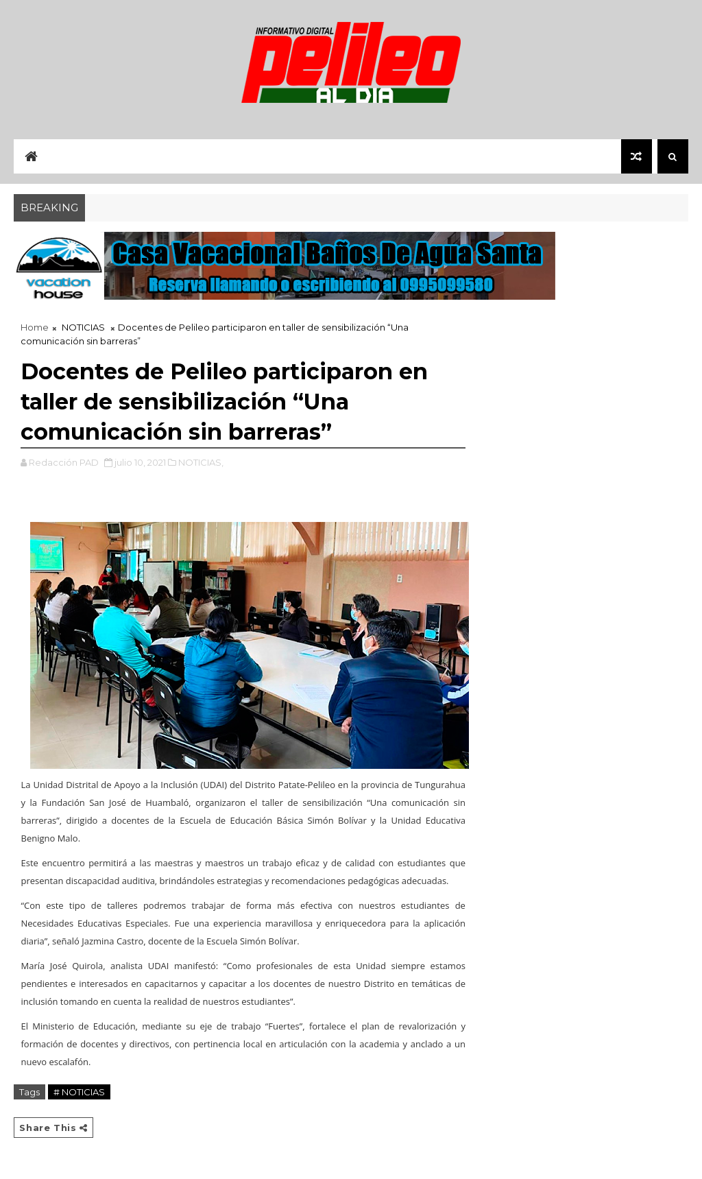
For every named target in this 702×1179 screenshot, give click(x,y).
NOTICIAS (83, 327)
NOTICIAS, (200, 462)
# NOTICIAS (79, 1091)
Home (35, 327)
